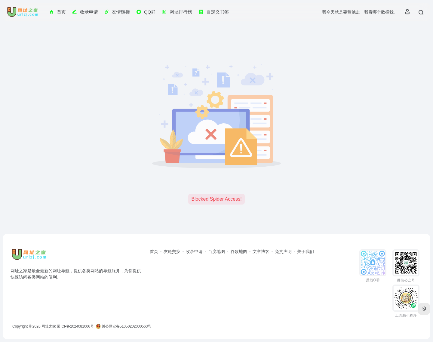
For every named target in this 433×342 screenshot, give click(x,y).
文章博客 (261, 251)
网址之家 (48, 326)
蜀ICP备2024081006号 (75, 326)
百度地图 (216, 251)
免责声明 (283, 251)
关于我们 (305, 251)
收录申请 (194, 251)
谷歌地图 (238, 251)
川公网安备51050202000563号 (124, 326)
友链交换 (172, 251)
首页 (154, 251)
